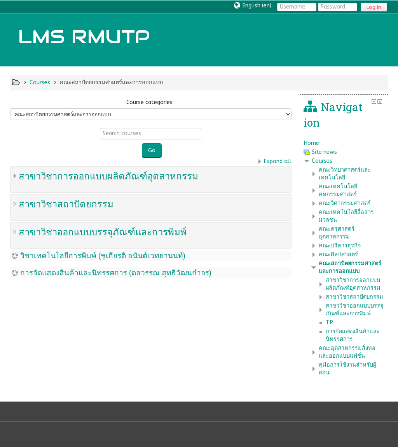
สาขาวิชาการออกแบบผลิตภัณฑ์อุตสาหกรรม (108, 176)
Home (311, 143)
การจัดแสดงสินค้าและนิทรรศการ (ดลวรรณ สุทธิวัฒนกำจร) (115, 272)
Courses (322, 161)
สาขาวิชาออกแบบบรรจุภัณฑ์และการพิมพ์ (103, 232)
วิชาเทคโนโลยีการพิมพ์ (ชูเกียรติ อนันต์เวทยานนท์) (102, 255)
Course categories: (150, 102)
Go (151, 150)
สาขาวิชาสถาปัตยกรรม (66, 204)
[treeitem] (344, 143)
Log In (374, 7)
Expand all (278, 161)
